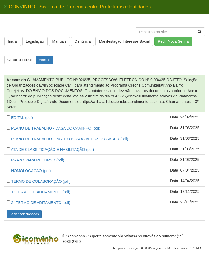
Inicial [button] (13, 41)
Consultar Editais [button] (19, 60)
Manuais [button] (59, 41)
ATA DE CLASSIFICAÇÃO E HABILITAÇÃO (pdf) (52, 149)
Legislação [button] (35, 41)
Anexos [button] (44, 60)
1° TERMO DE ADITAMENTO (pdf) (40, 192)
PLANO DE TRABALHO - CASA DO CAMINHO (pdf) (55, 128)
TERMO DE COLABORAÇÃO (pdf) (41, 181)
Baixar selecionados (24, 214)
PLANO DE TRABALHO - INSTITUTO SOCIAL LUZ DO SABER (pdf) (69, 139)
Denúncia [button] (83, 41)
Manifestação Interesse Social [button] (124, 41)
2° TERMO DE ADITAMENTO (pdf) (40, 202)
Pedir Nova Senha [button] (173, 41)
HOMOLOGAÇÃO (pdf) (31, 171)
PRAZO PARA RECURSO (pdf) (37, 160)
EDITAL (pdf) (22, 117)
